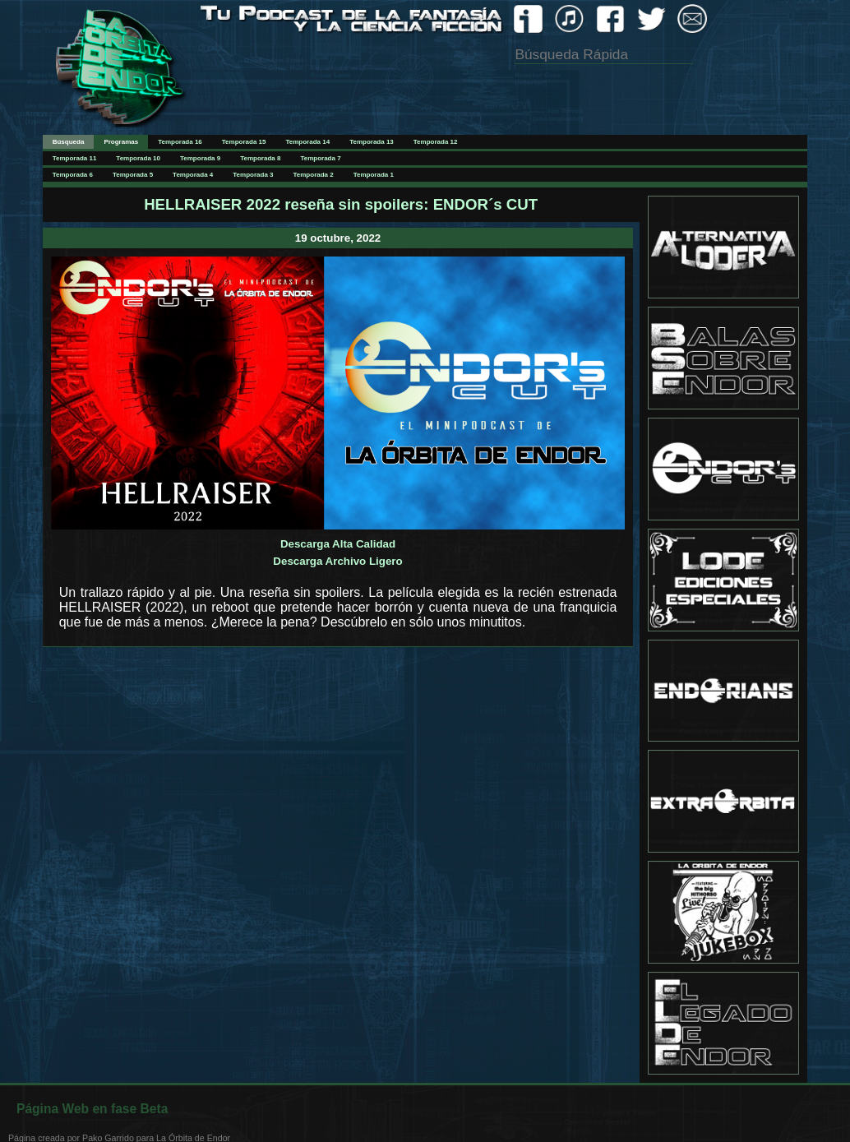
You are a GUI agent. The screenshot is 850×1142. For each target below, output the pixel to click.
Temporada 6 (73, 174)
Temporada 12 (435, 142)
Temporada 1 (373, 174)
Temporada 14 (307, 142)
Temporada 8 (260, 158)
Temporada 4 (193, 174)
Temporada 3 (253, 174)
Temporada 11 (75, 158)
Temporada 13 (371, 142)
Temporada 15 (244, 142)
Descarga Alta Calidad (337, 544)
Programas (121, 142)
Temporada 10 (138, 158)
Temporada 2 (313, 174)
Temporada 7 (320, 158)
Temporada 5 (133, 174)
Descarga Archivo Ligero (337, 561)
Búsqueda (69, 142)
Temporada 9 (200, 158)
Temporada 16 (180, 142)
